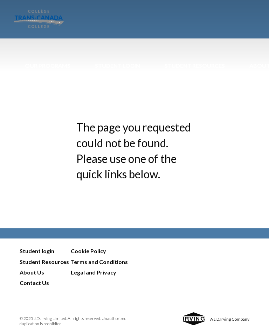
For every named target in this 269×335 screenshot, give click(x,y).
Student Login (117, 65)
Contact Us (34, 282)
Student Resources (195, 65)
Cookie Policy (88, 251)
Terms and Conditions (99, 261)
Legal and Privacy (93, 272)
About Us (32, 272)
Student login (37, 251)
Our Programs (47, 65)
